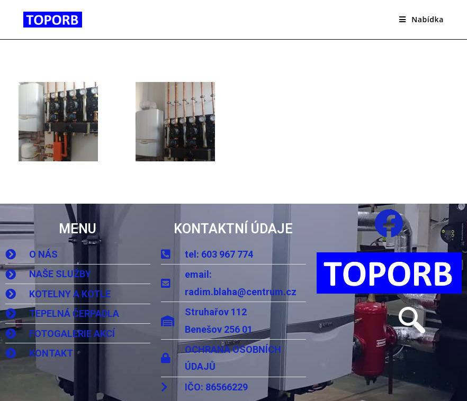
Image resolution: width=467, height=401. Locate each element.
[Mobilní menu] (421, 19)
